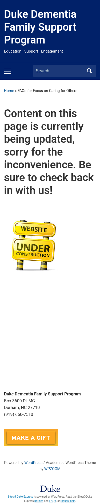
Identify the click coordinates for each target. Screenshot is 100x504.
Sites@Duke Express (20, 496)
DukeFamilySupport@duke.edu (35, 425)
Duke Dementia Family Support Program (40, 27)
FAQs (52, 500)
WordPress (33, 463)
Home (9, 91)
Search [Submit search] (89, 71)
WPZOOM (52, 469)
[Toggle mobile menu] (7, 71)
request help (68, 500)
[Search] (59, 71)
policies (38, 500)
